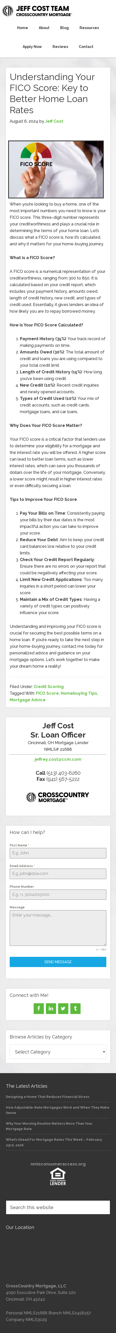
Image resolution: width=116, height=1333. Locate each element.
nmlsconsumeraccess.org (58, 1164)
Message (17, 907)
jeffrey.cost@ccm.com (58, 759)
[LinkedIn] (51, 1008)
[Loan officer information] (58, 798)
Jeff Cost (58, 10)
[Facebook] (39, 1008)
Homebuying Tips (79, 693)
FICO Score (47, 693)
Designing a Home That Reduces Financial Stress (47, 1097)
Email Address (22, 866)
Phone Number (22, 886)
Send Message (58, 962)
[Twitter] (63, 1008)
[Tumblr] (75, 1008)
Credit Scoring (49, 686)
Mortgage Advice (28, 699)
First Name (19, 845)
